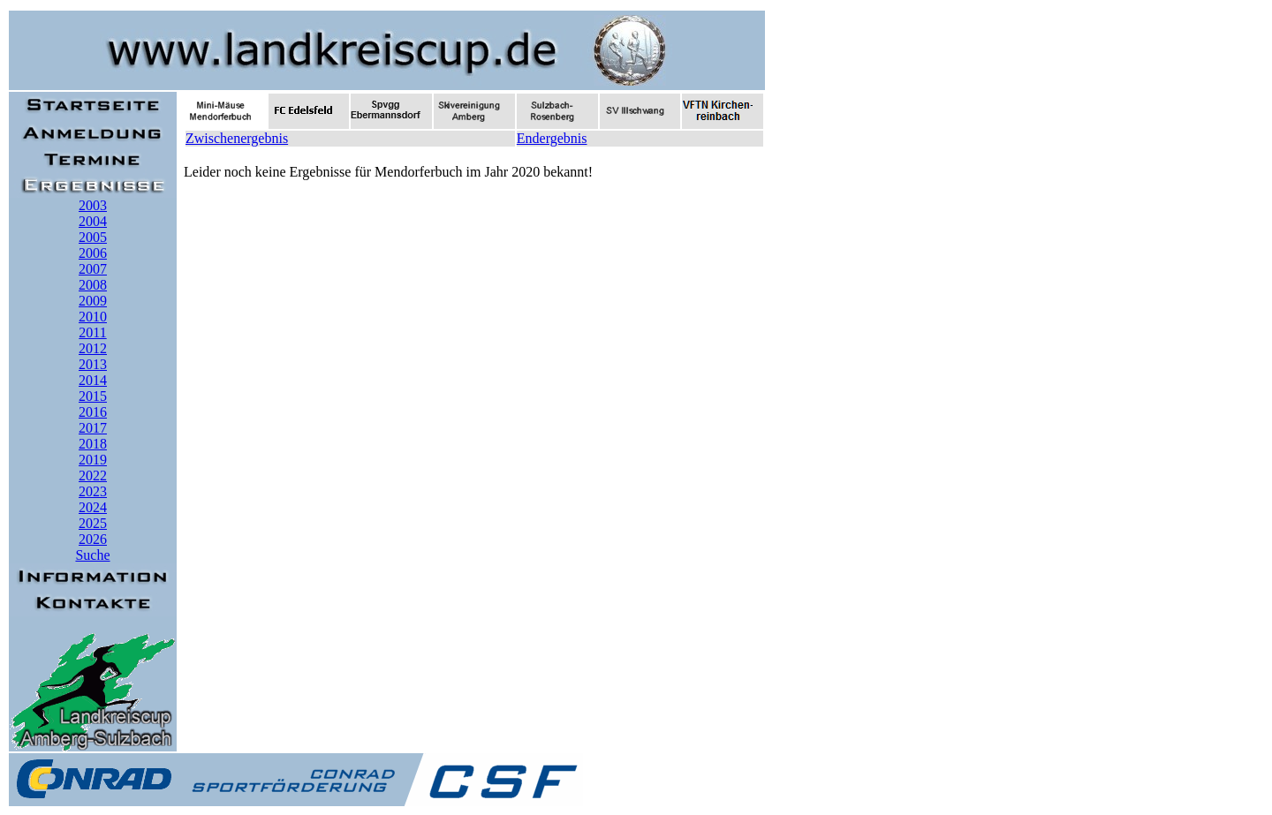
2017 (93, 427)
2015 (93, 396)
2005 (93, 237)
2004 (93, 221)
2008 (93, 284)
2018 (93, 443)
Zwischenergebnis (237, 138)
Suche (92, 554)
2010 (93, 316)
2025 (93, 523)
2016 (93, 411)
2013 (93, 364)
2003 (93, 205)
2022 (93, 475)
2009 (93, 300)
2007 (93, 268)
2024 (93, 507)
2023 (93, 491)
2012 (93, 348)
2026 (93, 539)
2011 (92, 332)
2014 (93, 380)
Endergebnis (552, 138)
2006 (93, 252)
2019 (93, 459)
